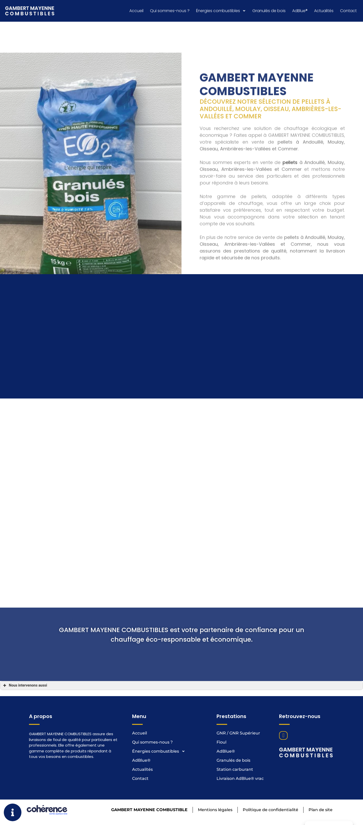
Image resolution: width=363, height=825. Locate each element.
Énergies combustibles (221, 11)
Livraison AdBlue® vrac (240, 778)
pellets (290, 260)
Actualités (324, 11)
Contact (348, 11)
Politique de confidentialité (270, 809)
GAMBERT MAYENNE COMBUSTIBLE (148, 809)
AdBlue (300, 11)
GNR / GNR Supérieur (238, 733)
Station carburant (235, 769)
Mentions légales (214, 809)
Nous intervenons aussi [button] (24, 685)
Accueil (136, 11)
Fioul (221, 742)
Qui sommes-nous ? (170, 11)
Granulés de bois (269, 11)
